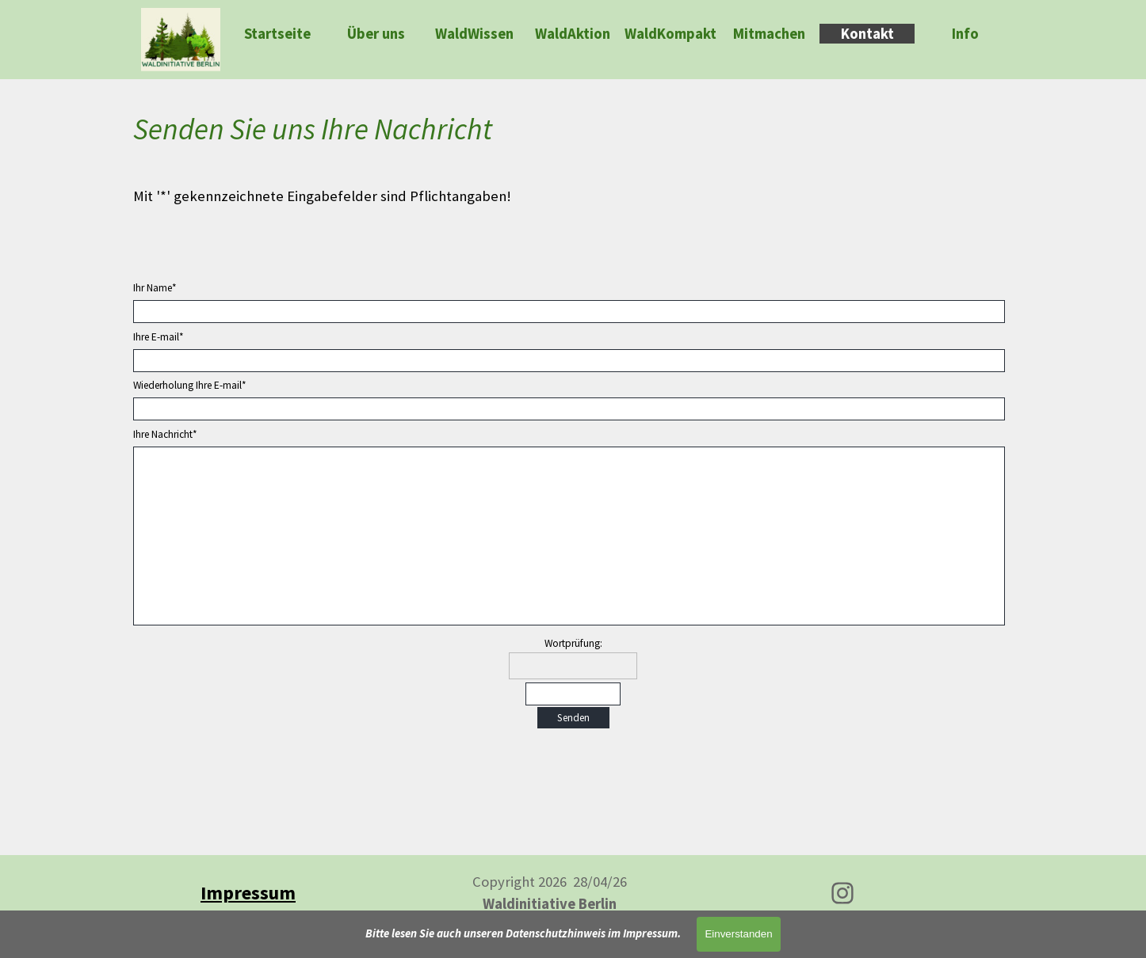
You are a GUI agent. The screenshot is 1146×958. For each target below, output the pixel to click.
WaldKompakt (670, 34)
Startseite (277, 34)
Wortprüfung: (573, 643)
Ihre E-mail (158, 337)
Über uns (376, 34)
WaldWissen (474, 34)
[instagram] (842, 893)
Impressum (248, 892)
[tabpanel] (573, 157)
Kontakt (867, 34)
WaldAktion (572, 34)
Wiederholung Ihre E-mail (189, 385)
